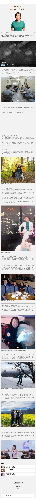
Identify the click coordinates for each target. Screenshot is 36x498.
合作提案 (17, 493)
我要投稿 (12, 493)
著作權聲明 (23, 493)
